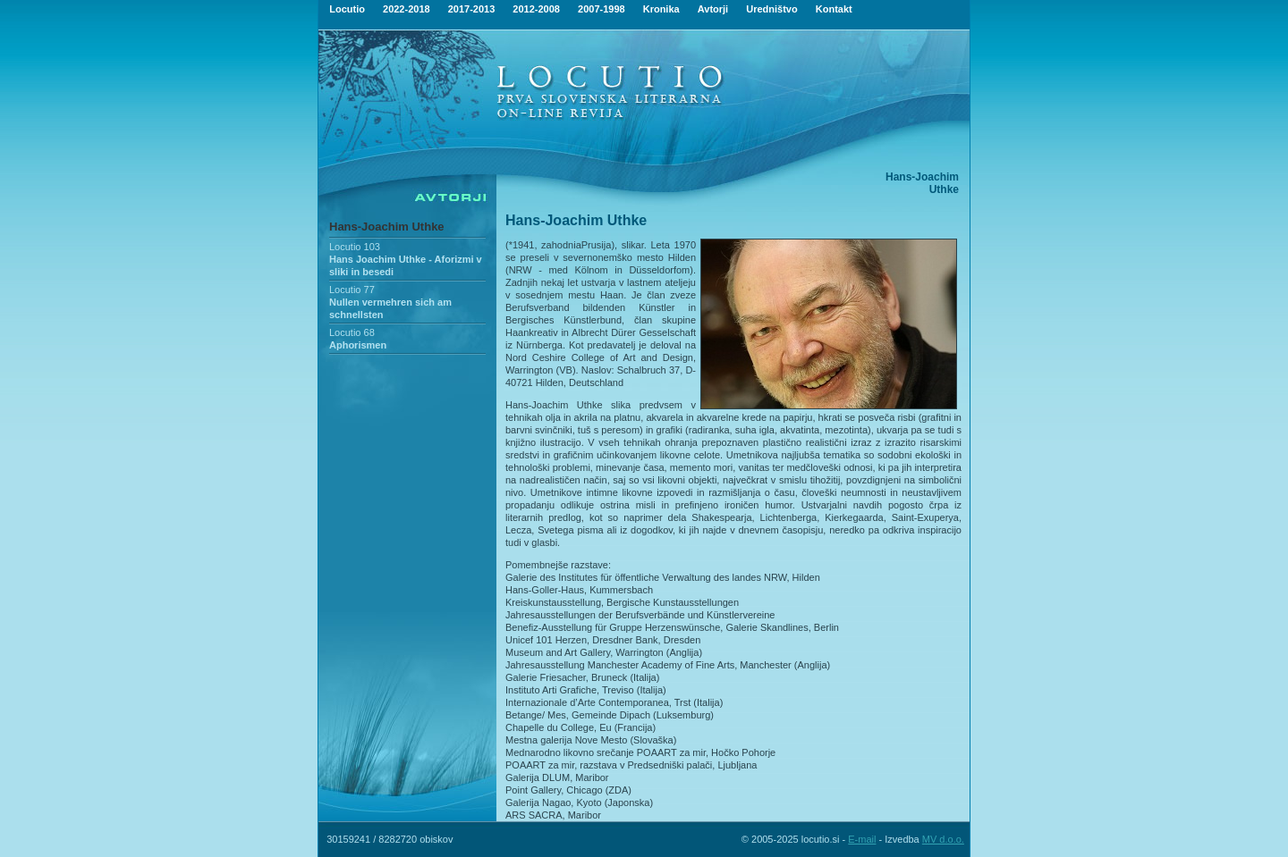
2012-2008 (536, 9)
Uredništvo (771, 9)
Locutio (347, 9)
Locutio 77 (352, 289)
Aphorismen (357, 345)
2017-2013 (472, 9)
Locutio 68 (352, 332)
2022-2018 (406, 9)
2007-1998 (601, 9)
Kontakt (834, 9)
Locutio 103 (354, 246)
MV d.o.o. (943, 839)
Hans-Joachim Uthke (387, 226)
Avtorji (713, 9)
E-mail (862, 839)
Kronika (661, 9)
